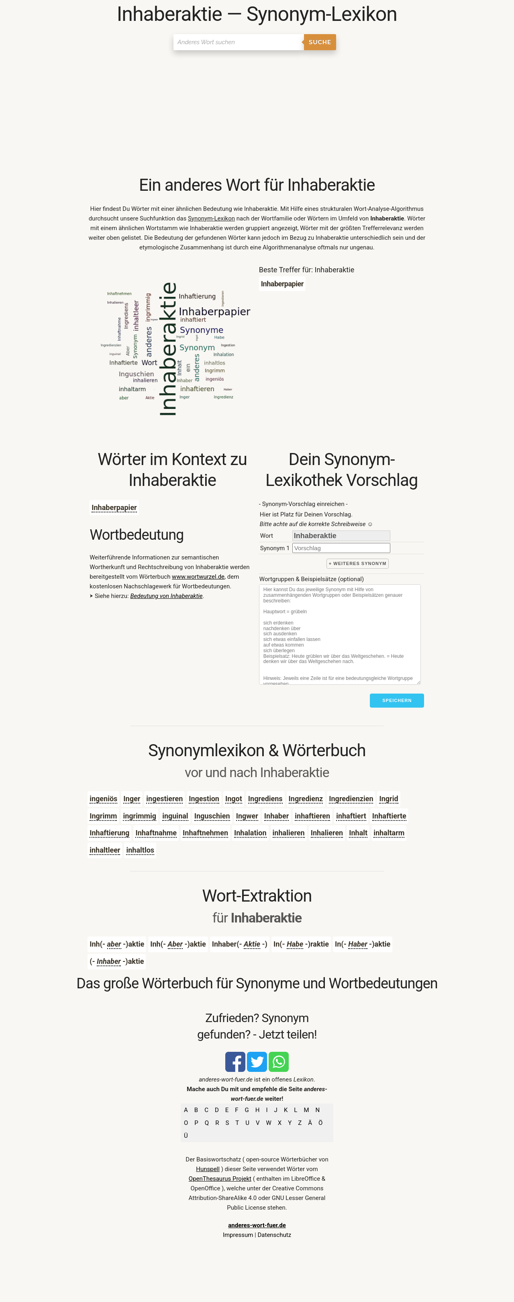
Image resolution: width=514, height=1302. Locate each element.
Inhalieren (327, 833)
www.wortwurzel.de (198, 576)
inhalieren (289, 833)
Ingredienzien (351, 798)
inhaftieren (312, 816)
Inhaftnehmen (205, 833)
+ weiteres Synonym (358, 563)
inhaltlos (140, 850)
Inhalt (358, 833)
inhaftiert (351, 816)
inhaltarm (388, 833)
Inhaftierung (109, 833)
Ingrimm (103, 816)
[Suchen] (238, 42)
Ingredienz (306, 798)
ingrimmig (139, 816)
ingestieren (164, 798)
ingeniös (103, 798)
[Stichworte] (340, 634)
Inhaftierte (389, 816)
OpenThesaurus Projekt (220, 1178)
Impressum (238, 1235)
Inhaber (276, 816)
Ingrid (388, 798)
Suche (320, 42)
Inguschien (212, 816)
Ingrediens (265, 798)
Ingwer (247, 816)
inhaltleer (105, 850)
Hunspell (208, 1169)
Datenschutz (274, 1235)
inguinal (175, 816)
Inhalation (250, 833)
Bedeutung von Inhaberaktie (166, 596)
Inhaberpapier (114, 507)
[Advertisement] (257, 114)
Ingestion (204, 798)
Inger (131, 798)
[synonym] (341, 548)
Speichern (397, 700)
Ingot (233, 798)
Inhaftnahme (156, 833)
